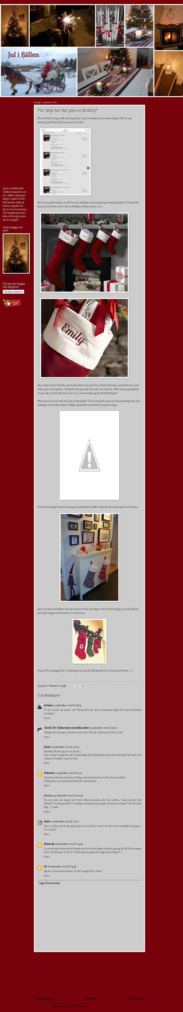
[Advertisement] (89, 974)
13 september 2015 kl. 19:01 (103, 727)
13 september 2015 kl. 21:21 (68, 772)
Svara (47, 718)
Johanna (48, 705)
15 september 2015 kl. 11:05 (65, 821)
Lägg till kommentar (49, 883)
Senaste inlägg (44, 998)
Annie (47, 821)
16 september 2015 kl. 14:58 (62, 866)
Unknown (49, 772)
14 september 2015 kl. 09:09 (68, 795)
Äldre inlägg (136, 998)
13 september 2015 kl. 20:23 (65, 746)
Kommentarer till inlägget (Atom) (70, 1005)
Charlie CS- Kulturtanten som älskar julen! (66, 727)
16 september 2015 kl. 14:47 (69, 843)
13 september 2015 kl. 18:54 (67, 705)
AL (45, 866)
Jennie (47, 746)
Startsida (91, 998)
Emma (47, 843)
